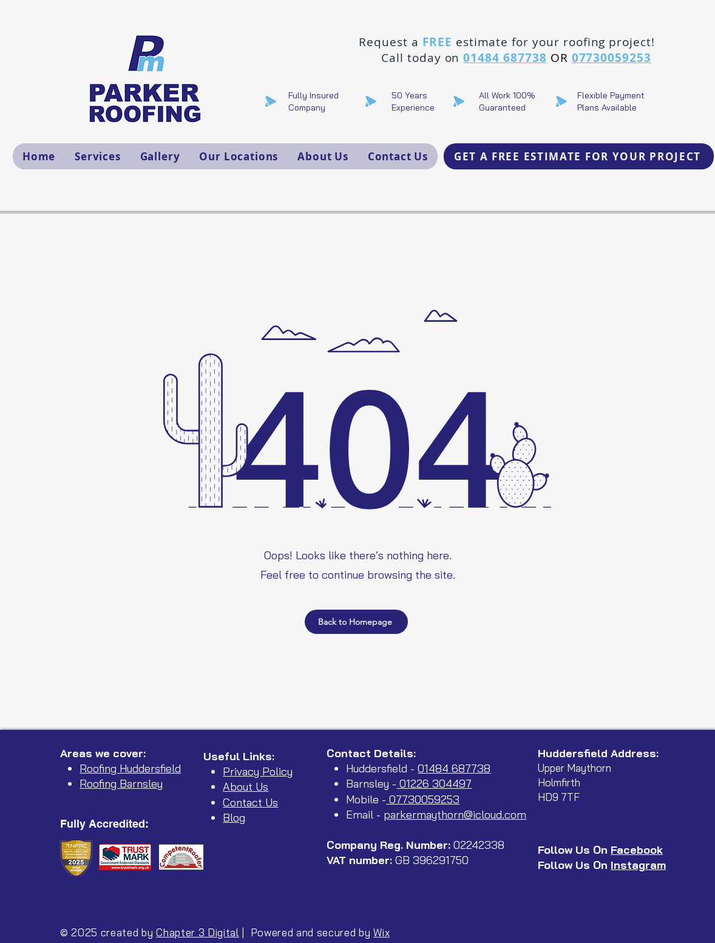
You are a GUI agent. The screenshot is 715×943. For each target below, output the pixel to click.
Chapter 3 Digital (197, 932)
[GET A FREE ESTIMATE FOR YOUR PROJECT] (579, 156)
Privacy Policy (258, 771)
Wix (381, 932)
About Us (245, 787)
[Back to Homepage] (356, 622)
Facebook (637, 850)
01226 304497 (434, 784)
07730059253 (611, 58)
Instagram (638, 865)
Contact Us (250, 802)
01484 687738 (504, 58)
